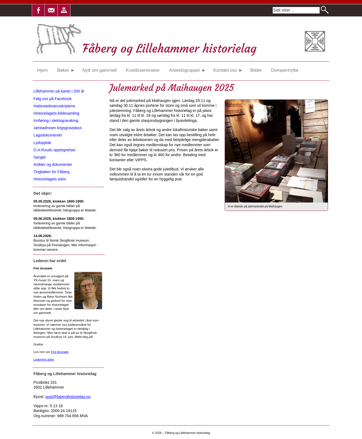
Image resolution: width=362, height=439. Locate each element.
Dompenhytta (284, 70)
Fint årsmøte (60, 352)
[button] (38, 10)
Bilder (256, 70)
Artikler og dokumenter (52, 164)
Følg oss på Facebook (52, 99)
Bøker (66, 70)
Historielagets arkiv (49, 179)
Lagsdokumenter (47, 135)
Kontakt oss (228, 70)
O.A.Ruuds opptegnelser (54, 150)
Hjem (42, 70)
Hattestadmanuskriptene (54, 106)
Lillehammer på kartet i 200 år (58, 91)
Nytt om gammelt (99, 70)
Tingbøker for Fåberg (51, 172)
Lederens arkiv (43, 359)
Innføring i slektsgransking (55, 120)
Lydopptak (42, 142)
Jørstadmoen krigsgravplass (57, 128)
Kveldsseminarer (143, 70)
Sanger (39, 157)
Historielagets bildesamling (56, 113)
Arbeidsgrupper (187, 70)
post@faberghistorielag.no (68, 397)
